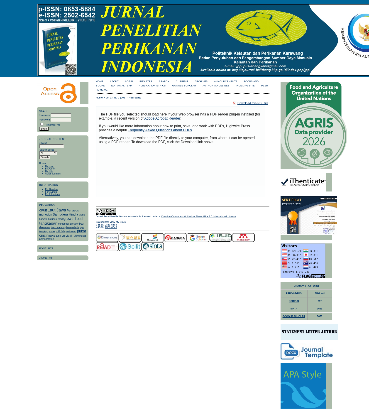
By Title (49, 171)
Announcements (225, 81)
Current (182, 81)
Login (129, 81)
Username (44, 115)
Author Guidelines (216, 85)
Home (99, 81)
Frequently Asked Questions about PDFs (160, 130)
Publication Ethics (152, 85)
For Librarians (52, 194)
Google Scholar (184, 85)
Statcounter (102, 222)
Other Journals (53, 173)
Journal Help (45, 258)
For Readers (51, 189)
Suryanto (136, 97)
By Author (50, 168)
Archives (201, 81)
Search (164, 81)
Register (145, 81)
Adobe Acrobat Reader (162, 118)
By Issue (49, 166)
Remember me (52, 125)
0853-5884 (111, 224)
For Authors (51, 192)
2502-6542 (111, 227)
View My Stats (118, 222)
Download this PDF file (252, 103)
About (114, 81)
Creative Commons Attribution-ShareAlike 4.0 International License (198, 216)
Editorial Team (121, 85)
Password (44, 119)
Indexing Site (245, 85)
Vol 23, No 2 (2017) (116, 97)
